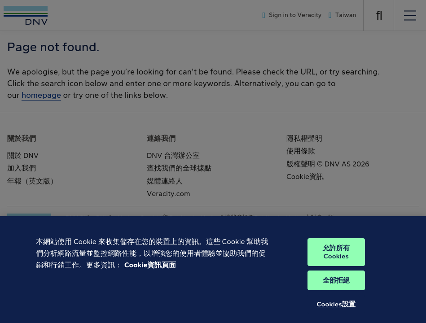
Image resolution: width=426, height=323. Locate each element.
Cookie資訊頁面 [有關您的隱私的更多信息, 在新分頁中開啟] (150, 270)
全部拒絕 (336, 287)
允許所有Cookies (336, 258)
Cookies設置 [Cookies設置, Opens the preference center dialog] (336, 310)
